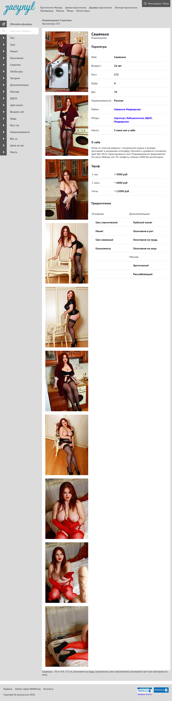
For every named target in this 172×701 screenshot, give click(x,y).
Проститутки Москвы (51, 7)
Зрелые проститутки (75, 7)
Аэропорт (119, 118)
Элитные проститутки (126, 7)
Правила (7, 688)
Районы (60, 10)
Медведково (121, 121)
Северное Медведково (127, 109)
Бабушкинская (135, 118)
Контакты (48, 688)
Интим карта (83, 10)
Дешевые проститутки (100, 7)
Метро (70, 10)
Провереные (46, 10)
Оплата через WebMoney (28, 688)
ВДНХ (148, 118)
